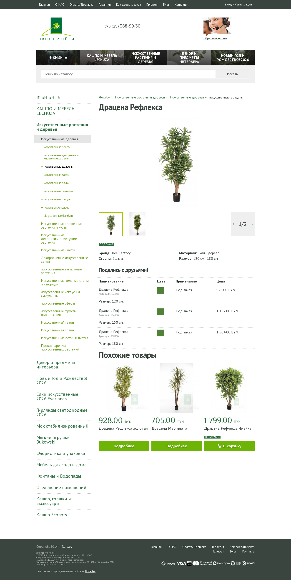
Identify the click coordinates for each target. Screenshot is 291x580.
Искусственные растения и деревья (62, 127)
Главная (44, 5)
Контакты (181, 5)
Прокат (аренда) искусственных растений (60, 347)
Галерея (152, 5)
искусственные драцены (58, 166)
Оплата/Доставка (81, 5)
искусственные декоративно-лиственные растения (61, 156)
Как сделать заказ (128, 5)
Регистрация (243, 4)
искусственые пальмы (56, 207)
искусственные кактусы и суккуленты (60, 294)
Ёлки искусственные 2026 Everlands (57, 396)
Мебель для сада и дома (61, 465)
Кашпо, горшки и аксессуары (53, 501)
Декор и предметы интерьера (55, 364)
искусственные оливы (56, 183)
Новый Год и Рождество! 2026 (61, 380)
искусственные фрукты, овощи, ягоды (59, 313)
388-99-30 (121, 25)
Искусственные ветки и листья (64, 337)
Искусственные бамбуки (58, 216)
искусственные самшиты (58, 191)
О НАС (59, 5)
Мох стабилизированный (62, 426)
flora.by (67, 547)
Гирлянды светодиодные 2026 (62, 412)
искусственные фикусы (57, 199)
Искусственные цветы (58, 250)
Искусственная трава (57, 330)
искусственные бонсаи (57, 147)
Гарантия (105, 5)
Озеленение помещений (61, 487)
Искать (232, 74)
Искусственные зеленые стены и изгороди (65, 282)
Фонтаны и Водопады (58, 476)
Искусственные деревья (59, 139)
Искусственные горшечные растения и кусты (62, 225)
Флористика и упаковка (60, 453)
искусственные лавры (56, 175)
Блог (166, 5)
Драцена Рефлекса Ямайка (227, 428)
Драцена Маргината (169, 428)
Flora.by (104, 97)
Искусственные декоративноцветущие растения (59, 239)
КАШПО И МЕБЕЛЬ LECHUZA (55, 111)
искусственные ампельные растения (61, 271)
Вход (228, 4)
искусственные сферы (58, 303)
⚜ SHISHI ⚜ (48, 97)
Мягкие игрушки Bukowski (53, 439)
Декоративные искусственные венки (64, 259)
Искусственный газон (57, 322)
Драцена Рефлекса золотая (123, 428)
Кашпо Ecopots (51, 515)
